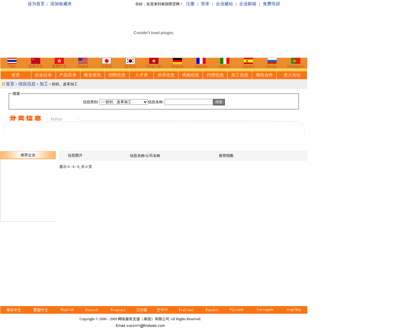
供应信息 (27, 84)
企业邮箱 (247, 4)
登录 (205, 4)
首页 (15, 75)
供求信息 (166, 75)
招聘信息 (117, 75)
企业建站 (224, 4)
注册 (190, 4)
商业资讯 (92, 75)
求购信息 (190, 75)
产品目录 (67, 75)
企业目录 (43, 75)
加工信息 (239, 75)
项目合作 (264, 75)
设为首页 (36, 4)
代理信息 (215, 75)
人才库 (141, 75)
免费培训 (271, 4)
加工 (44, 84)
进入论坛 (292, 75)
